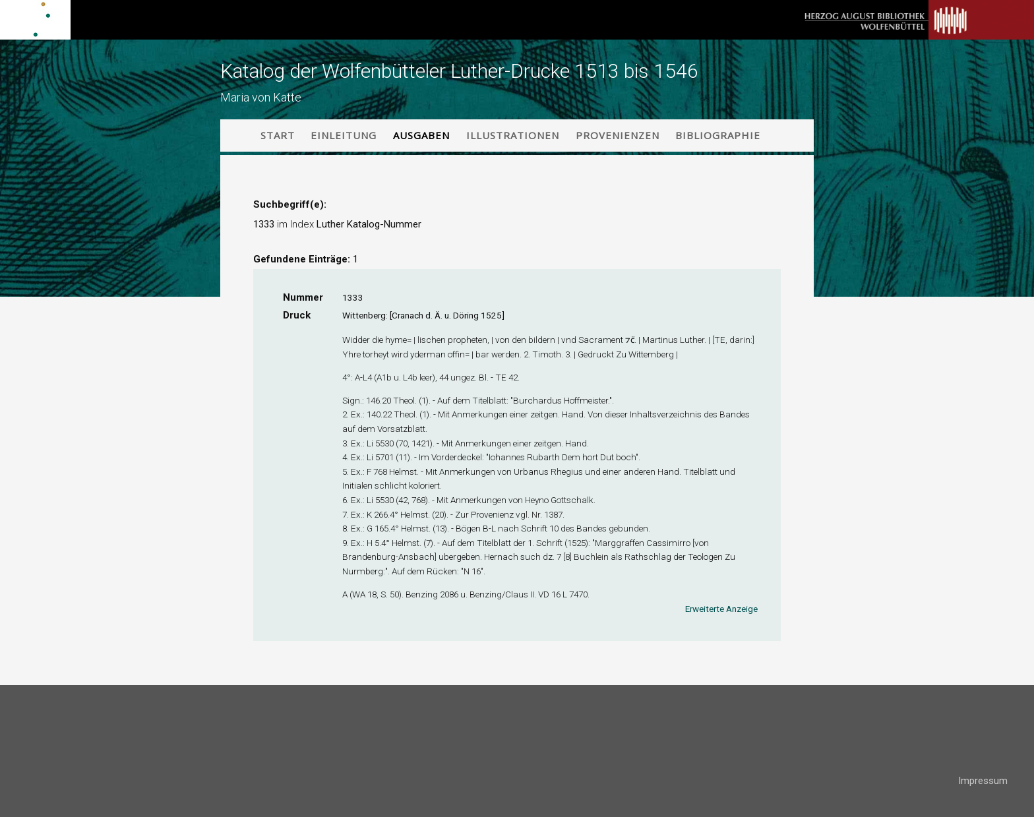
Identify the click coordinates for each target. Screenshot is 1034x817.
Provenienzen (617, 135)
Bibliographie (717, 135)
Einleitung (344, 135)
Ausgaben (421, 135)
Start (277, 135)
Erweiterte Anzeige (721, 608)
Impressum (983, 781)
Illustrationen (512, 135)
